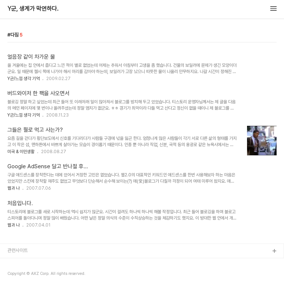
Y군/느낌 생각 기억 (23, 78)
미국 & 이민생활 (20, 151)
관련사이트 (17, 250)
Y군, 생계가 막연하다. (32, 9)
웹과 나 (13, 188)
